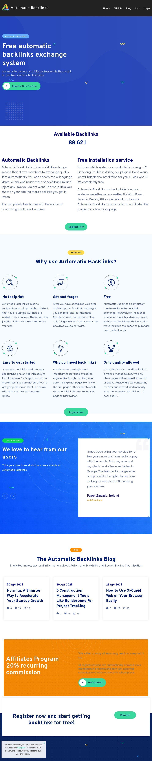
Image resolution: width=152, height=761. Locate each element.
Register (125, 715)
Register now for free (20, 86)
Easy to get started (18, 362)
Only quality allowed (121, 362)
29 (18, 608)
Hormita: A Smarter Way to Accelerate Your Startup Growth (25, 595)
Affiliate (118, 8)
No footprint (13, 297)
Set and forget (65, 297)
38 (27, 608)
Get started (90, 682)
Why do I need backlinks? (75, 362)
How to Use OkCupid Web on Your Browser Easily (124, 595)
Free (107, 297)
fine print (21, 747)
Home (106, 8)
